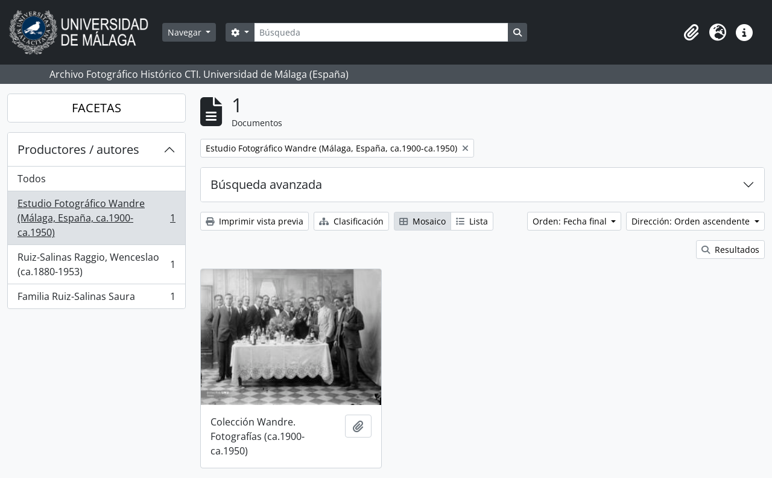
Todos (31, 178)
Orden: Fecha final (571, 221)
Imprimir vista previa (254, 221)
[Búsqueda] (381, 32)
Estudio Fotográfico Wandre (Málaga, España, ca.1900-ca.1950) (96, 218)
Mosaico (422, 221)
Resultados (730, 249)
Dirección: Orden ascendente (691, 221)
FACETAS (96, 108)
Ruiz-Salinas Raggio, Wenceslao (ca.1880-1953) (96, 264)
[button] (691, 32)
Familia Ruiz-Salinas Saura (96, 298)
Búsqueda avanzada (266, 184)
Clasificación (351, 221)
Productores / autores (78, 149)
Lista (472, 221)
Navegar (186, 32)
